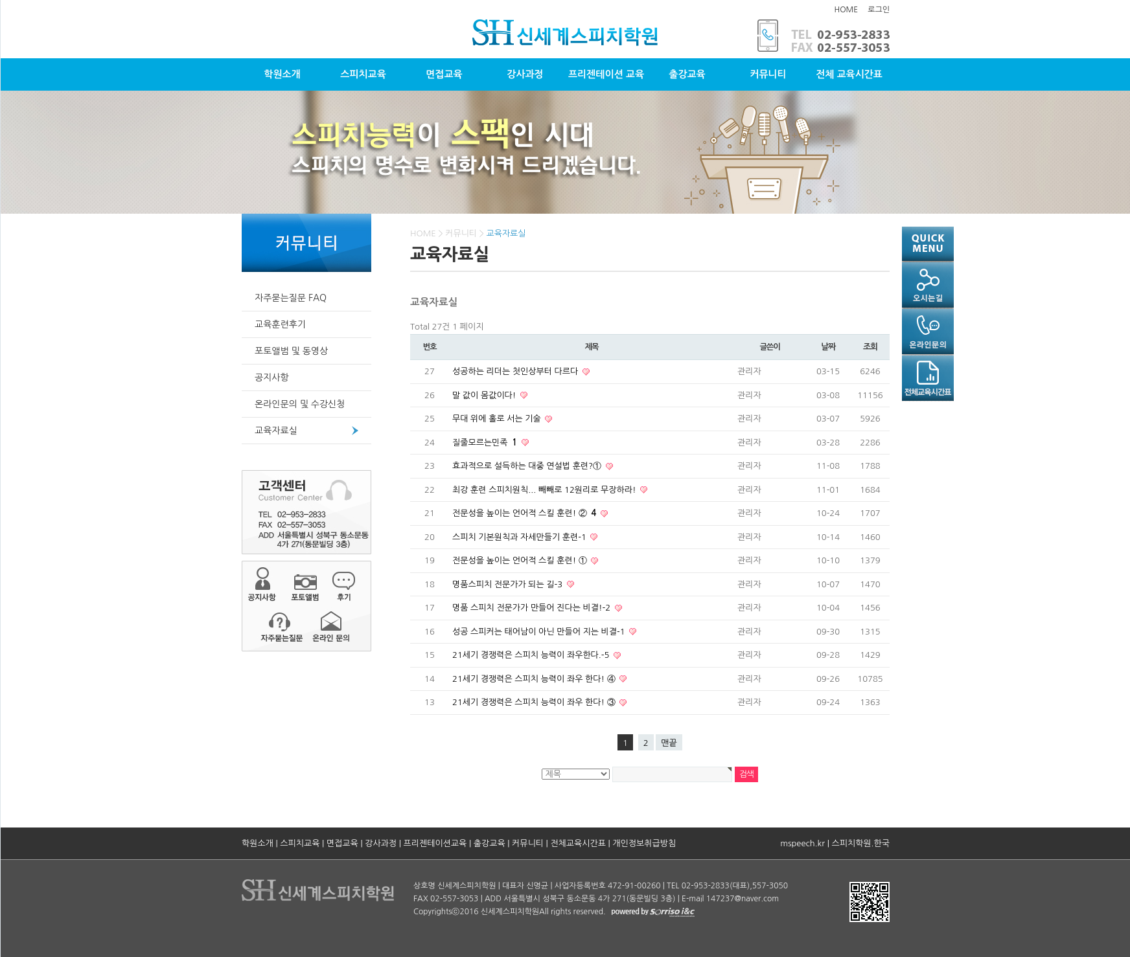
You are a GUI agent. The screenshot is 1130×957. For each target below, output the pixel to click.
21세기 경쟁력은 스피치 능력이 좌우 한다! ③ (534, 702)
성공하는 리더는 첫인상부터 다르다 (516, 371)
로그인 (879, 10)
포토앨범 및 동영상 (291, 350)
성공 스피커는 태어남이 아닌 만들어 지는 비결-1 (539, 631)
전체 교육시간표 (849, 74)
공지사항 (272, 377)
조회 (870, 347)
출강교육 (687, 74)
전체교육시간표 (578, 843)
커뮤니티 (768, 74)
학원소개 (282, 74)
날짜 (828, 347)
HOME (846, 10)
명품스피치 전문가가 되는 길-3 (508, 584)
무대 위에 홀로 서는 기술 (497, 418)
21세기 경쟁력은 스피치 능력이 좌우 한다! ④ (534, 679)
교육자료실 (276, 430)
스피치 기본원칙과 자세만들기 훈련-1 (520, 537)
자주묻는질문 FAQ (291, 297)
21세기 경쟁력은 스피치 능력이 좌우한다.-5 (532, 655)
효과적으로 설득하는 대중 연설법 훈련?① (528, 466)
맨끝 (668, 743)
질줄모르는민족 (486, 442)
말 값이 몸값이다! (485, 395)
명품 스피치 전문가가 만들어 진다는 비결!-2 (532, 607)
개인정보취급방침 (644, 843)
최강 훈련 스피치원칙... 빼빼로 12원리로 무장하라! (545, 490)
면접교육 (444, 74)
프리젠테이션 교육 (606, 74)
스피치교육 (363, 74)
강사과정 (525, 74)
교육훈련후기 (280, 324)
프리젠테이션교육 (435, 843)
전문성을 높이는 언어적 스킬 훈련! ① (520, 560)
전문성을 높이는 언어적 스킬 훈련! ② (525, 513)
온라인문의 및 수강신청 (300, 404)
